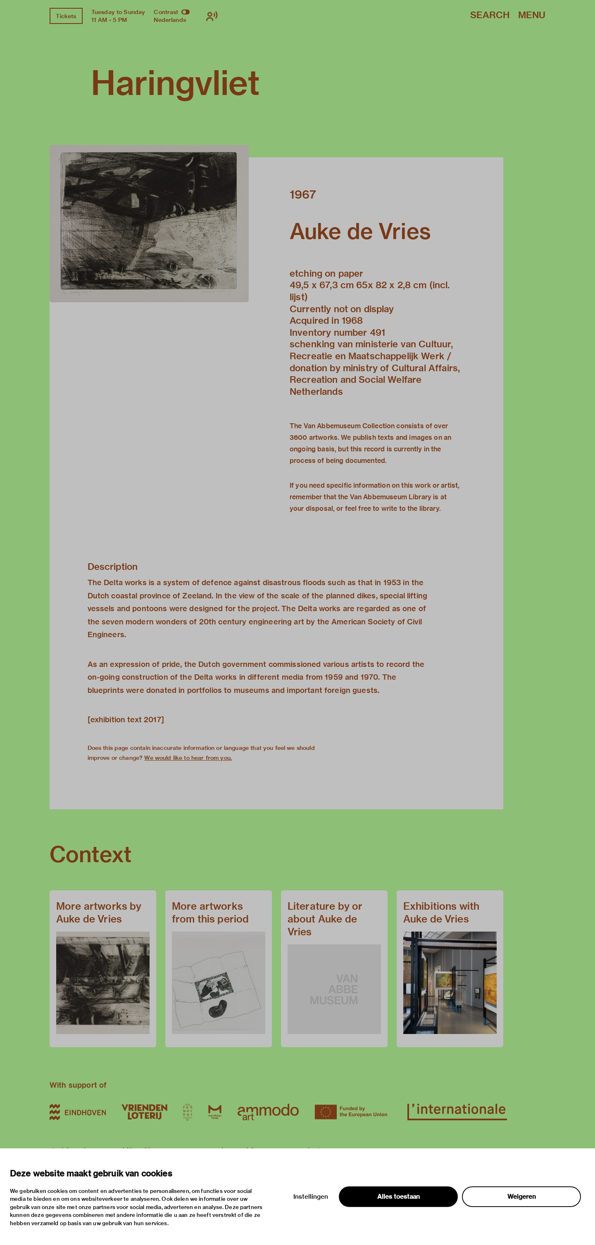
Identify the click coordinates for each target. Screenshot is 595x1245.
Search (489, 15)
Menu (531, 15)
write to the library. (411, 508)
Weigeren (521, 1197)
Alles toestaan (398, 1197)
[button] (149, 223)
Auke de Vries (360, 231)
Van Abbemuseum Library (390, 497)
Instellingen (310, 1197)
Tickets (66, 16)
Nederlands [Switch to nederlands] (170, 20)
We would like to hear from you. (188, 757)
